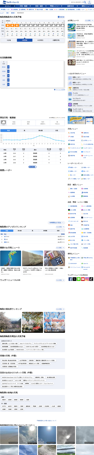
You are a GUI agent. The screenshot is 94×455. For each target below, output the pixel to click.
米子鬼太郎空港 (22, 363)
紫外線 (4, 67)
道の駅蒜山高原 (51, 377)
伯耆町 (4, 409)
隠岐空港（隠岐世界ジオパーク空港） (45, 360)
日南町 (10, 409)
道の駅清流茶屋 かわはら (16, 346)
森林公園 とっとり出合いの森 (9, 343)
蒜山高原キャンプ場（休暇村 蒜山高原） (12, 386)
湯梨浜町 (28, 406)
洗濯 (4, 84)
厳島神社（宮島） (39, 377)
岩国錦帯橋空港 (46, 363)
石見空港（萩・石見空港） (9, 363)
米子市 (4, 406)
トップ (2, 13)
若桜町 (15, 399)
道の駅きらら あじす (7, 380)
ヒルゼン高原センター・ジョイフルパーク (42, 383)
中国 (7, 13)
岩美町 (10, 399)
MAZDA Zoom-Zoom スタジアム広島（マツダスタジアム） (17, 377)
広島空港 (31, 360)
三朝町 (21, 406)
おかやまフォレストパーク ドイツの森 (12, 383)
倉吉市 (10, 406)
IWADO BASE (20, 349)
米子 (5, 236)
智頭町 (21, 399)
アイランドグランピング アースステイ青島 (45, 343)
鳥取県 (12, 13)
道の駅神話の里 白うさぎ (47, 346)
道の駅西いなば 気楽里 (8, 349)
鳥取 (5, 242)
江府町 (21, 409)
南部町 (59, 406)
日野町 (15, 409)
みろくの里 (18, 380)
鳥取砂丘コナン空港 (34, 363)
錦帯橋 (27, 383)
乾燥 (4, 75)
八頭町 (27, 399)
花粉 (4, 80)
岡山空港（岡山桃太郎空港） (9, 360)
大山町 (53, 406)
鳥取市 (4, 399)
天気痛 (4, 71)
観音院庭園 (5, 346)
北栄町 (40, 406)
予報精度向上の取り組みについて (46, 420)
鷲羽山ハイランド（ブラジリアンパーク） (34, 380)
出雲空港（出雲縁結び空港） (9, 366)
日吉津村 (47, 406)
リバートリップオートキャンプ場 (34, 349)
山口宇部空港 (23, 360)
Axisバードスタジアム (25, 343)
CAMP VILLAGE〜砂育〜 (32, 346)
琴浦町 (34, 406)
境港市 (15, 406)
